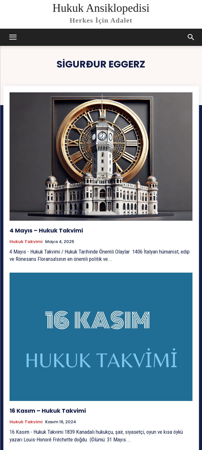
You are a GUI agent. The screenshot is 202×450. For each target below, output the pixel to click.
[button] (191, 37)
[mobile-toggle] (13, 37)
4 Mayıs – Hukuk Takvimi (46, 230)
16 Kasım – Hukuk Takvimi (48, 411)
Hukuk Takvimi (26, 241)
